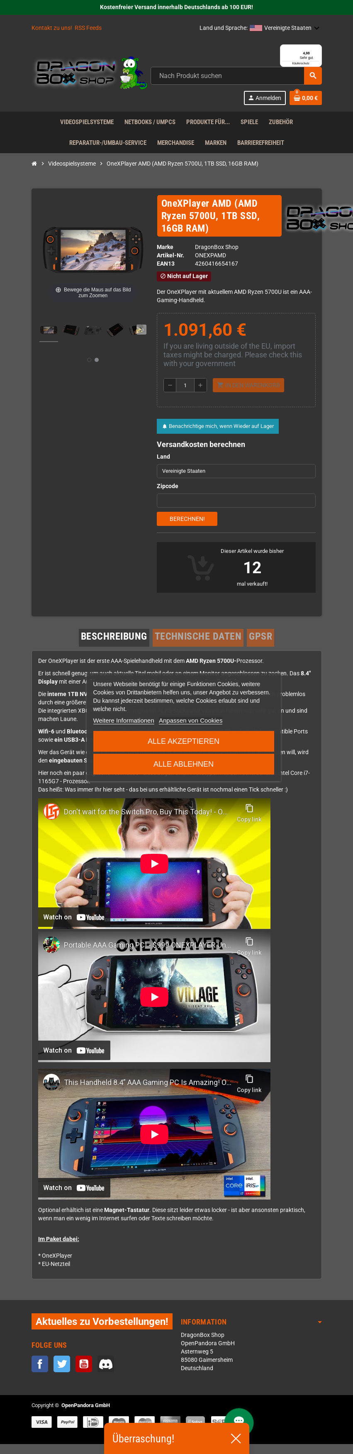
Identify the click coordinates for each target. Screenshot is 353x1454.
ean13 (166, 273)
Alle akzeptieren (183, 741)
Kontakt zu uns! (52, 28)
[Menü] (317, 49)
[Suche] (236, 86)
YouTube (83, 1374)
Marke (165, 257)
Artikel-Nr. (170, 265)
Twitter (62, 1374)
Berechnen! (187, 529)
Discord (105, 1374)
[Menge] (185, 395)
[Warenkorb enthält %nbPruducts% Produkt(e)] (306, 108)
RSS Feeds (88, 28)
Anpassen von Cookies (190, 720)
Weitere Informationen (123, 720)
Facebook (40, 1374)
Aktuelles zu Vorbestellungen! (102, 1331)
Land (163, 467)
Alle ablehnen (183, 764)
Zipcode (167, 496)
